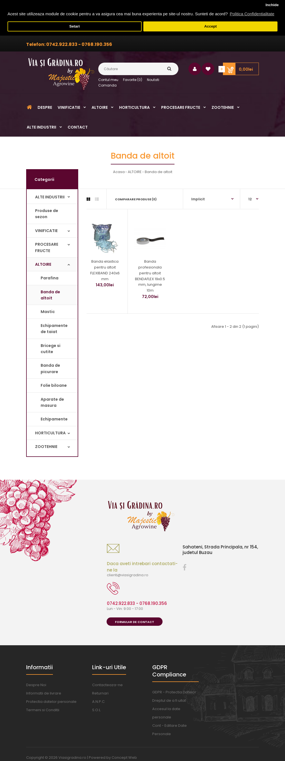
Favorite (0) (132, 79)
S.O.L (96, 710)
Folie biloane (54, 385)
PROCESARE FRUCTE (46, 247)
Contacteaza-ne (107, 685)
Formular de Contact (134, 621)
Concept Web (124, 757)
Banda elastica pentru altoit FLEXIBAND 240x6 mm (105, 269)
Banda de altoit (158, 171)
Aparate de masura (52, 402)
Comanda (107, 85)
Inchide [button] (272, 5)
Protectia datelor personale (51, 701)
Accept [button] (210, 26)
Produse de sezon (46, 213)
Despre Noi (36, 685)
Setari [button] (74, 26)
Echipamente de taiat (54, 328)
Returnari (100, 693)
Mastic (48, 311)
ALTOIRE (135, 171)
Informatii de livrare (43, 693)
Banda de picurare (50, 368)
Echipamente (54, 419)
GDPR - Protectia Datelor (174, 692)
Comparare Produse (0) (136, 199)
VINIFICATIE (46, 230)
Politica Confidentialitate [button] (252, 13)
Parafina (49, 278)
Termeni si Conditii (42, 710)
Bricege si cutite (50, 348)
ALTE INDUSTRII (50, 197)
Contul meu (108, 79)
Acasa (119, 171)
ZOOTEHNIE (46, 446)
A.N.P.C (98, 701)
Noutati (153, 79)
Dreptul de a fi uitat (169, 700)
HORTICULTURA (50, 432)
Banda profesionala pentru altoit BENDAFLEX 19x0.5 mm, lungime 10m (150, 275)
